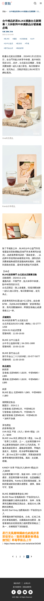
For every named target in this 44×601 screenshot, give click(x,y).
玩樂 (3, 31)
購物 (7, 31)
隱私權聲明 (27, 587)
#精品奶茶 (20, 48)
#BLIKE (6, 39)
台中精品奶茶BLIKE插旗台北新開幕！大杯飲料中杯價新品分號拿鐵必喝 (24, 12)
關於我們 (17, 583)
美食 (11, 31)
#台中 (32, 39)
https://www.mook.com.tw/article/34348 (22, 543)
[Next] (31, 556)
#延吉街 (19, 43)
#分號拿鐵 (23, 39)
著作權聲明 (17, 587)
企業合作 (27, 583)
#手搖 (27, 43)
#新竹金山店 (8, 48)
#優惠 (14, 39)
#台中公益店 (8, 43)
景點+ (4, 11)
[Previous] (12, 556)
